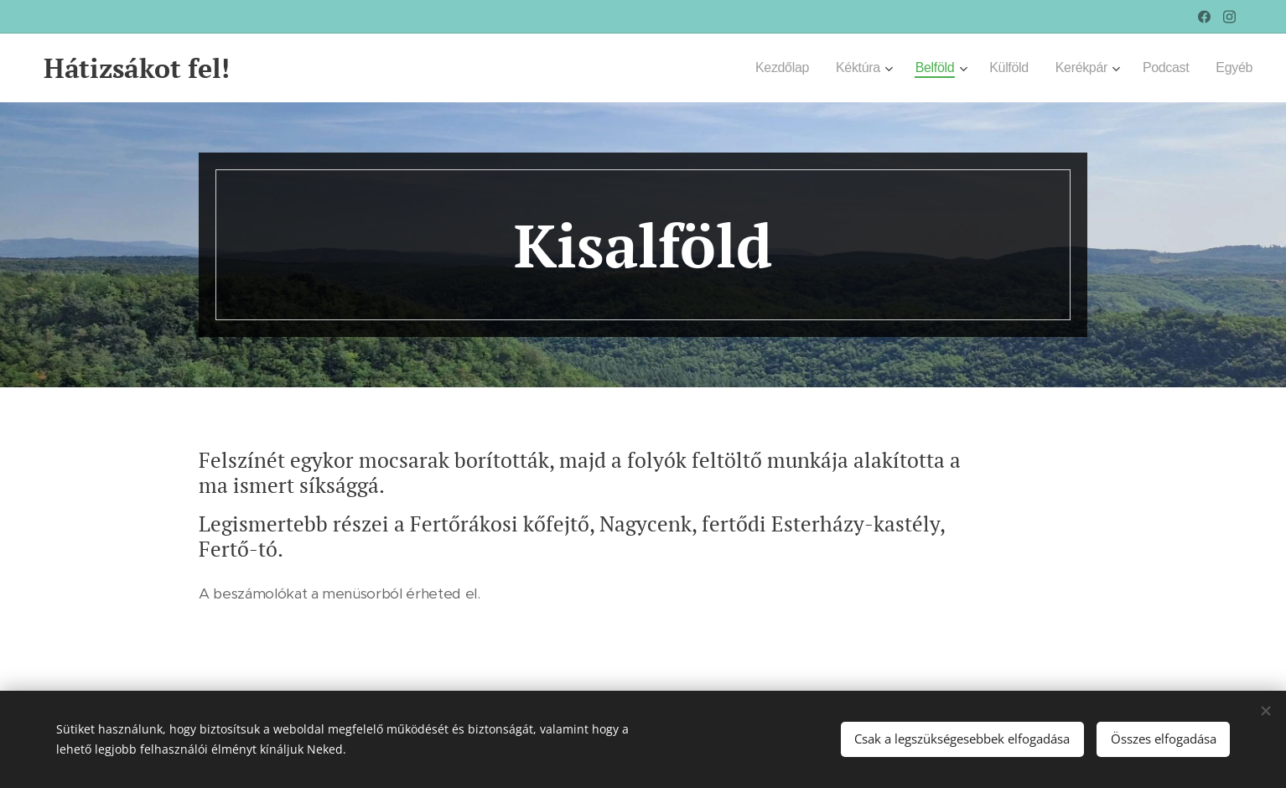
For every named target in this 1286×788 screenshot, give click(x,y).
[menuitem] (766, 68)
